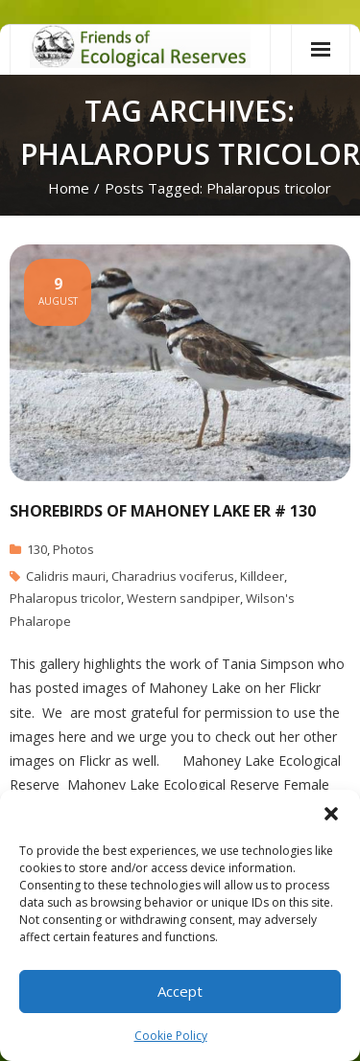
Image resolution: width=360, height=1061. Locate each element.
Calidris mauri (66, 576)
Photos (73, 549)
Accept (180, 991)
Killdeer (262, 576)
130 (37, 549)
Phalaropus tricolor (65, 598)
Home (68, 187)
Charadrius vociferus (172, 576)
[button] (331, 813)
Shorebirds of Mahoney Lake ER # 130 (163, 510)
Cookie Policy (170, 1035)
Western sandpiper (183, 598)
